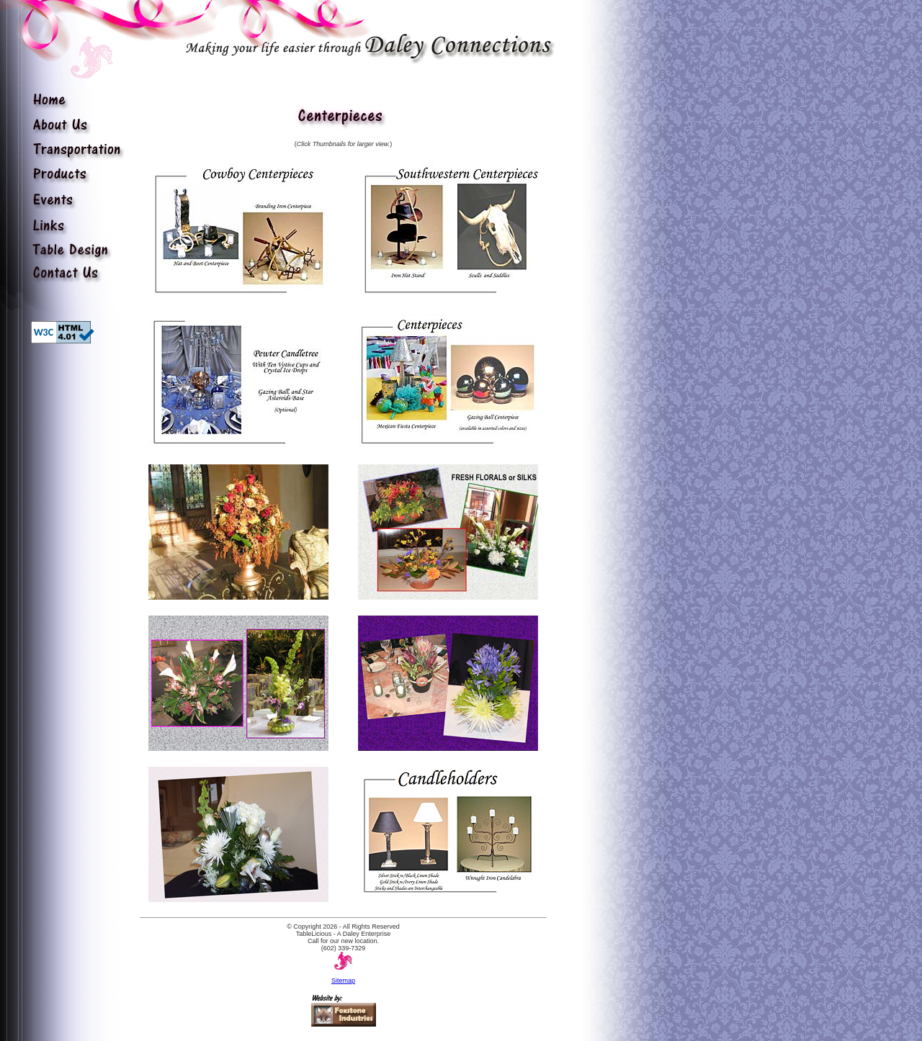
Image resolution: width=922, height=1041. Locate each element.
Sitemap (343, 980)
